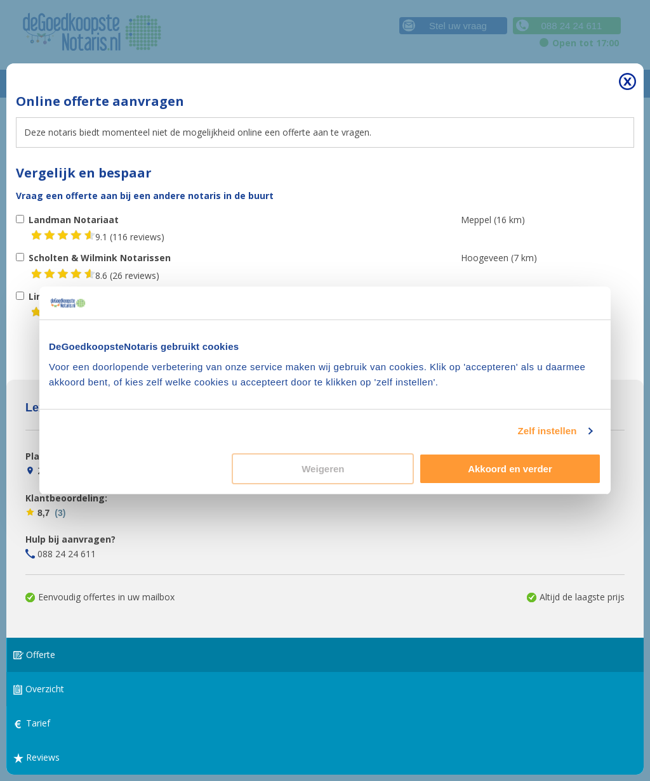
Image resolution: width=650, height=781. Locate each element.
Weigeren (323, 468)
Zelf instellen (546, 430)
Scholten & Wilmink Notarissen (100, 258)
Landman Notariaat (74, 220)
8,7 (45, 513)
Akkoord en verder (510, 468)
